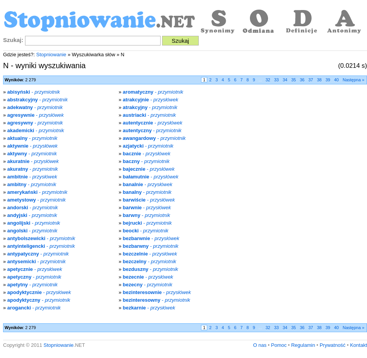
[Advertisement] (302, 142)
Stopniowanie (51, 54)
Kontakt (358, 345)
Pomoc (279, 345)
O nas (259, 345)
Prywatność (332, 345)
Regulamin (303, 345)
